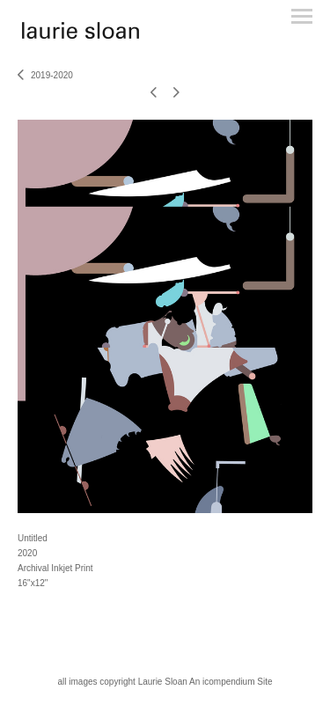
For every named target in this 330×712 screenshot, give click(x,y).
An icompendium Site (231, 681)
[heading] (80, 35)
